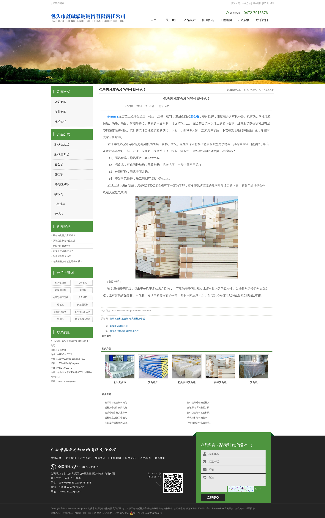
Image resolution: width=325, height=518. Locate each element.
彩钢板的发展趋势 (62, 256)
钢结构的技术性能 (62, 246)
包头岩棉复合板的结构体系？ (67, 261)
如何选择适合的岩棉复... (199, 402)
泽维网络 (250, 508)
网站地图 (257, 3)
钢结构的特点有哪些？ (64, 235)
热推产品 (55, 513)
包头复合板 (60, 282)
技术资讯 (130, 457)
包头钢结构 (155, 508)
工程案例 (226, 20)
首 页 (246, 89)
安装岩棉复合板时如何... (117, 402)
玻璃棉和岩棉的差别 (197, 417)
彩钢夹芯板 (61, 144)
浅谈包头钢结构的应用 (64, 240)
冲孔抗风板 (61, 184)
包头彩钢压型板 (83, 319)
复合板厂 (82, 297)
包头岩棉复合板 (137, 318)
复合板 (58, 164)
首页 (154, 20)
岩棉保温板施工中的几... (117, 417)
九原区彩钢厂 (60, 312)
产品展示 (190, 20)
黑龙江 (110, 513)
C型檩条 (60, 204)
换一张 (258, 489)
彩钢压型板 (61, 154)
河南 (89, 513)
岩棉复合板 (115, 318)
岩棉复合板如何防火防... (117, 407)
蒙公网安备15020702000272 (146, 513)
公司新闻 (60, 102)
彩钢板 (60, 319)
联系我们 (262, 20)
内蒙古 (78, 513)
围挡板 (58, 174)
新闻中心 (257, 89)
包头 (122, 513)
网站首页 (56, 457)
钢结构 (58, 213)
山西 (94, 513)
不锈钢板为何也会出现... (199, 422)
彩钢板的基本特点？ (63, 251)
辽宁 (104, 513)
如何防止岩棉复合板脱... (199, 412)
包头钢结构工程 (83, 312)
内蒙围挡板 (82, 304)
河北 (84, 513)
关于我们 (172, 20)
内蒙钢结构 (60, 290)
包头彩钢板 (167, 508)
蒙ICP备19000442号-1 (199, 508)
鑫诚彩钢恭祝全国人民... (199, 407)
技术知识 (60, 121)
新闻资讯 (208, 20)
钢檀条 (82, 290)
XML (272, 3)
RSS (265, 3)
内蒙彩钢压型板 (60, 297)
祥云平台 (228, 508)
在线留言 (244, 20)
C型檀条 (82, 282)
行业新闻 (60, 111)
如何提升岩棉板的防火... (117, 422)
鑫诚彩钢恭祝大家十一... (117, 412)
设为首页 (235, 3)
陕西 (99, 513)
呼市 (127, 513)
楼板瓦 (58, 194)
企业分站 (246, 3)
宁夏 (117, 513)
